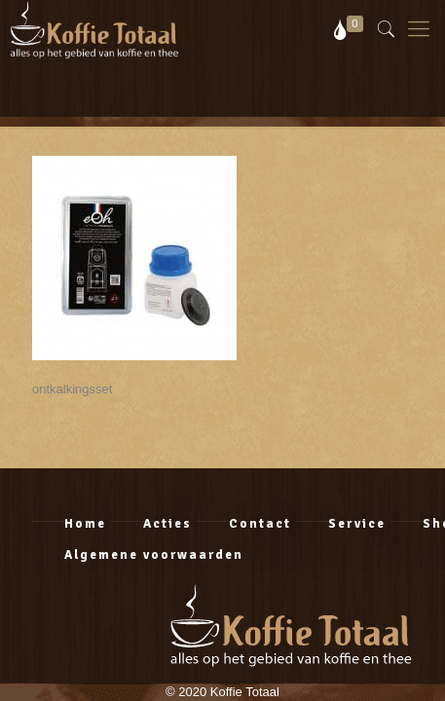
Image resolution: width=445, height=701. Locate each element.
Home (85, 524)
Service (357, 524)
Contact (260, 524)
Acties (167, 524)
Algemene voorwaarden (153, 555)
